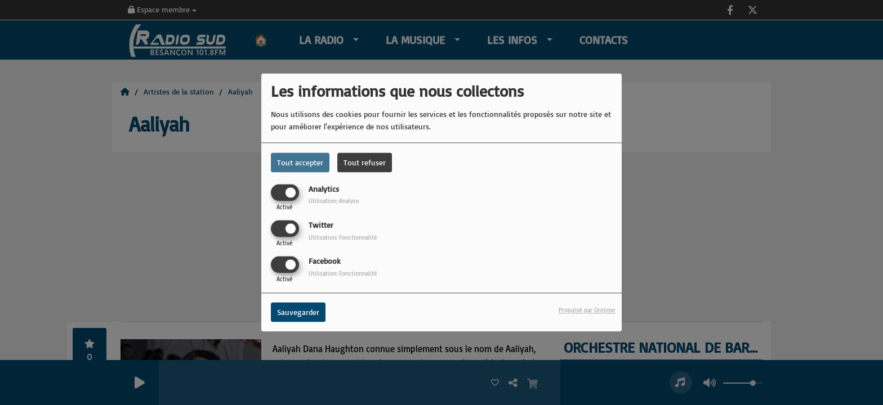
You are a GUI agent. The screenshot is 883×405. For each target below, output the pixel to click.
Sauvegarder (298, 312)
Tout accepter (300, 162)
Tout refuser (365, 162)
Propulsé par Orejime (587, 310)
